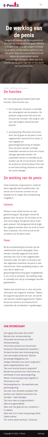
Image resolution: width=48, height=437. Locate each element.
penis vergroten (11, 365)
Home (6, 88)
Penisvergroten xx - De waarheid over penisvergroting (21, 386)
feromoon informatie (13, 349)
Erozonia (33, 419)
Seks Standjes (20, 397)
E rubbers (8, 410)
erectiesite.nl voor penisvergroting (19, 374)
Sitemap (41, 433)
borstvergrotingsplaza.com (16, 358)
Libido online (10, 416)
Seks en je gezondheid (14, 403)
